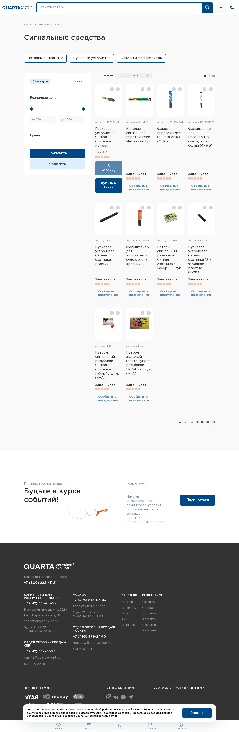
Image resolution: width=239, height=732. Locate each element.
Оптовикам (129, 625)
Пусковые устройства (91, 58)
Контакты (149, 619)
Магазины (149, 630)
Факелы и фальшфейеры (141, 58)
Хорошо (197, 713)
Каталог (127, 602)
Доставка (149, 613)
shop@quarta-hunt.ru (41, 621)
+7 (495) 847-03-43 (89, 600)
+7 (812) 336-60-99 (40, 603)
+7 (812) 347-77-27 (39, 651)
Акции (126, 619)
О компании (130, 608)
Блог (125, 613)
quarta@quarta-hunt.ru (42, 657)
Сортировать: (130, 75)
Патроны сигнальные (45, 58)
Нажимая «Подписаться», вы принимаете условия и (144, 509)
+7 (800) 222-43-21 (40, 582)
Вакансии (149, 625)
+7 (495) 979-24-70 (89, 636)
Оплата (147, 608)
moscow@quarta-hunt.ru (92, 642)
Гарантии (149, 602)
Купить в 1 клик (108, 185)
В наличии (106, 75)
